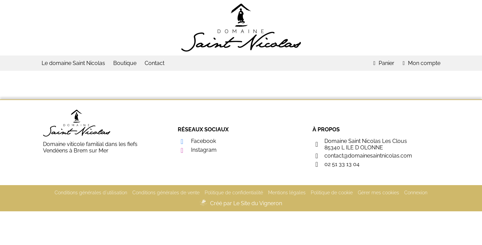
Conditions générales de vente (166, 192)
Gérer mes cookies (378, 192)
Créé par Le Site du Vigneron (246, 203)
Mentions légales (287, 192)
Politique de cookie (332, 192)
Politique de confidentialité (234, 192)
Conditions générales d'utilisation (91, 192)
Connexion (415, 192)
